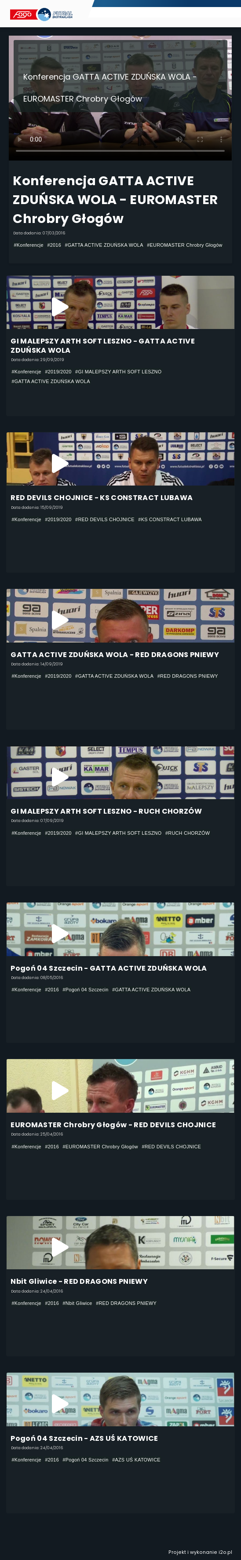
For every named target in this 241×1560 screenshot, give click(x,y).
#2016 (54, 245)
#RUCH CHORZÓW (187, 833)
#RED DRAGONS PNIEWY (187, 676)
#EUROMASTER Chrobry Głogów (184, 245)
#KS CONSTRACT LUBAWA (170, 519)
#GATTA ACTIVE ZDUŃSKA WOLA (104, 245)
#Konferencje (28, 245)
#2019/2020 (58, 371)
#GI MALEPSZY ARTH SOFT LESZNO (118, 371)
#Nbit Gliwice (77, 1303)
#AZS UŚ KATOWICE (136, 1459)
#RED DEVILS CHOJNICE (105, 519)
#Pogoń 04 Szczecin (86, 989)
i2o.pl (225, 1552)
